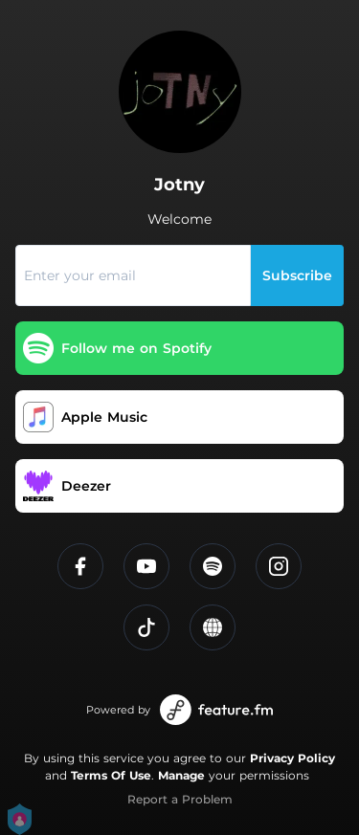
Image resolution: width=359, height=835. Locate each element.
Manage (181, 775)
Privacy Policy (292, 758)
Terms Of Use (111, 775)
